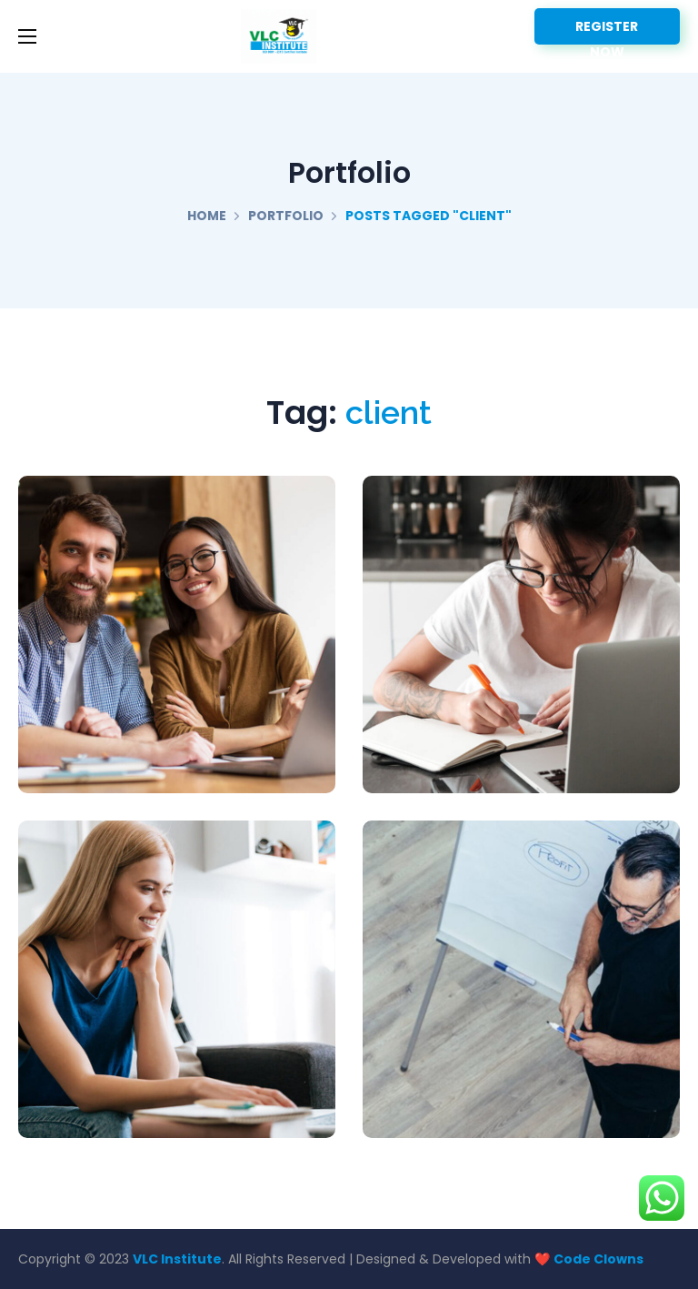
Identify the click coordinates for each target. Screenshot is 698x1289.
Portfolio (286, 215)
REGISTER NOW (606, 31)
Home (206, 215)
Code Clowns (598, 1259)
